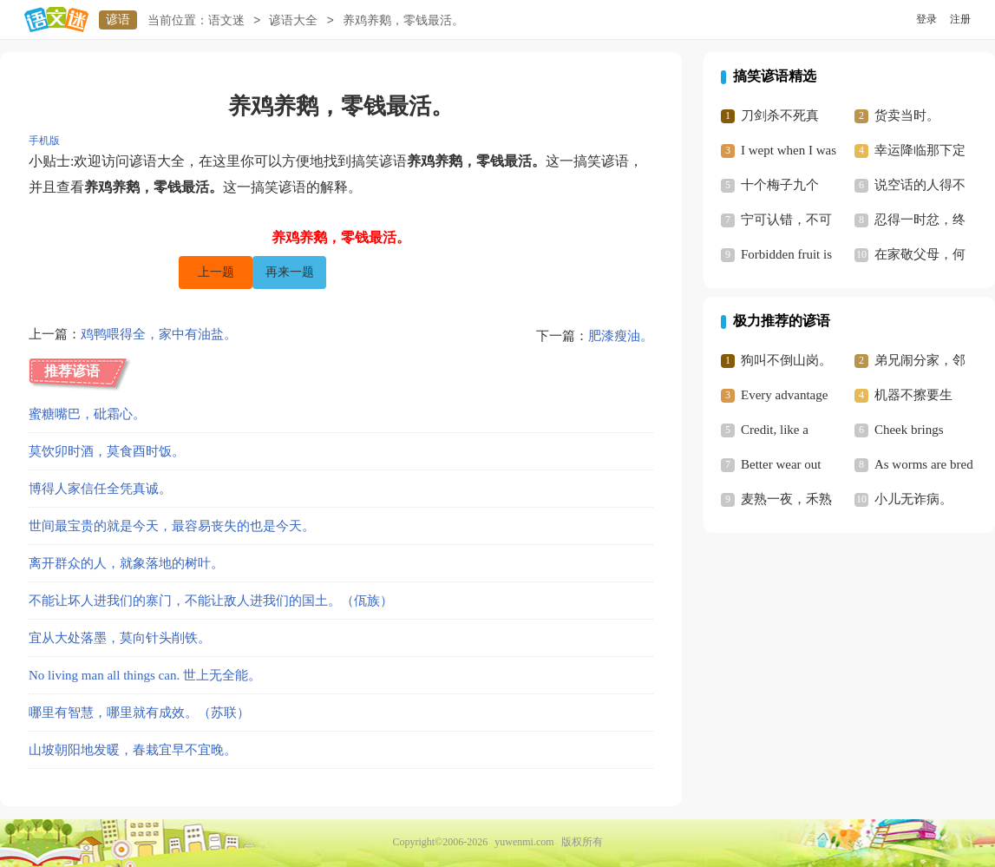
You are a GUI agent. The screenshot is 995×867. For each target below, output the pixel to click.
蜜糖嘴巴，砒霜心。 (87, 414)
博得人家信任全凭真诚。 (100, 489)
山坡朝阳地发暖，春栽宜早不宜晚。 (133, 750)
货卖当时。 (906, 115)
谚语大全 (293, 20)
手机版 (44, 141)
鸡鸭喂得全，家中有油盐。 (159, 336)
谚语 (118, 19)
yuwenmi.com (523, 842)
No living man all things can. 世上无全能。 (145, 675)
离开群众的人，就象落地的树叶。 (126, 563)
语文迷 (226, 20)
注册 (960, 19)
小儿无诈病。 (913, 499)
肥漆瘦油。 (620, 336)
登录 (926, 19)
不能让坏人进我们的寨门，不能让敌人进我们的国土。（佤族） (211, 601)
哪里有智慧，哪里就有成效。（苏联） (139, 712)
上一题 (216, 272)
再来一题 (289, 272)
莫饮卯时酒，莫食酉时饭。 (107, 451)
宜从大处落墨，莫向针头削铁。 (120, 638)
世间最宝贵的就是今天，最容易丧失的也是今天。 (172, 526)
